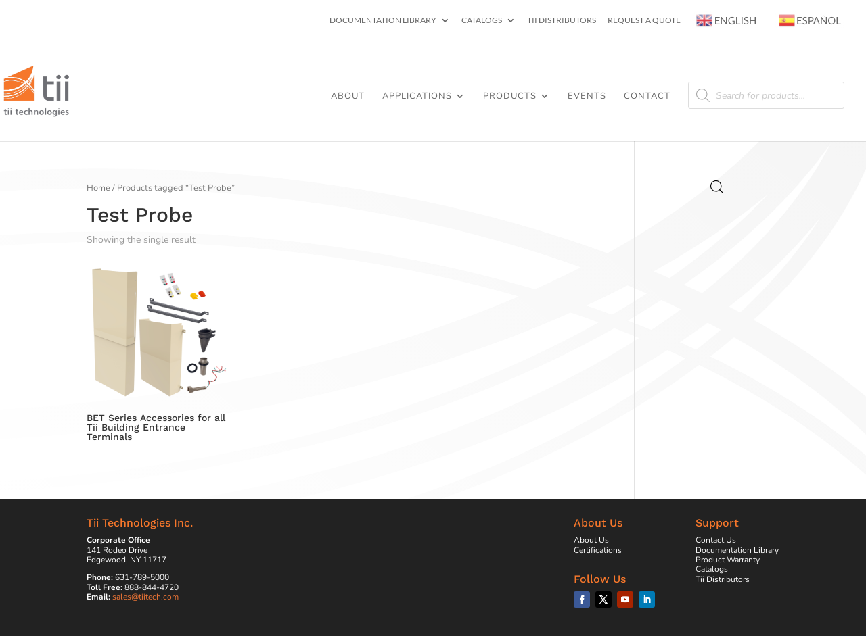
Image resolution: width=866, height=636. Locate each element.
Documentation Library (382, 20)
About (348, 96)
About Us (591, 540)
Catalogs (481, 20)
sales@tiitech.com (145, 596)
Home (98, 188)
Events (587, 96)
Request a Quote (644, 20)
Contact (647, 96)
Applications (417, 96)
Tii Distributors (561, 20)
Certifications (598, 550)
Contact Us (716, 540)
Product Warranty (728, 559)
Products (510, 96)
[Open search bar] (717, 187)
